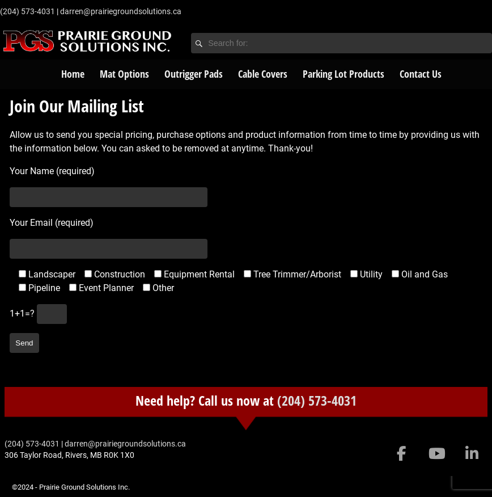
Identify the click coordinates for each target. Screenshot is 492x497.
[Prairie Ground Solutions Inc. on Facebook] (401, 454)
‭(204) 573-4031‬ (27, 11)
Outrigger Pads (193, 74)
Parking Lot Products (343, 74)
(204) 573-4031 (317, 400)
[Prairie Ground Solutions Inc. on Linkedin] (471, 454)
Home (72, 74)
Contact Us (421, 74)
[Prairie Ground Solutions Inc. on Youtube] (436, 454)
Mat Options (124, 74)
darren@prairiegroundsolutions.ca (120, 11)
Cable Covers (262, 74)
